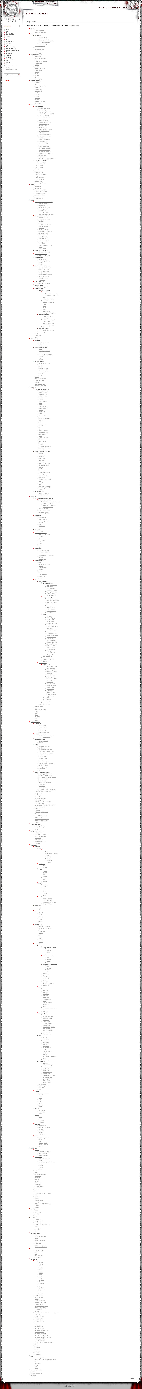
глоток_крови (50, 624)
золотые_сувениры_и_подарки (43, 801)
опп (40, 1089)
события (37, 73)
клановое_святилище (40, 193)
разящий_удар (51, 645)
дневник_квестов (43, 508)
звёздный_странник (44, 465)
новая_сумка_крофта (44, 134)
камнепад (49, 673)
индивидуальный (43, 741)
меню (36, 713)
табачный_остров (43, 210)
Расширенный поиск (16, 76)
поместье (41, 228)
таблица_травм (39, 1200)
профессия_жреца (44, 146)
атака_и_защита (39, 706)
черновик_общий (39, 1328)
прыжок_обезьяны (52, 644)
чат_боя (41, 531)
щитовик (41, 547)
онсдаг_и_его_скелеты (45, 136)
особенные (42, 1112)
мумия (40, 422)
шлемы (49, 862)
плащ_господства (47, 904)
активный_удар (51, 618)
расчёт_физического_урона (46, 40)
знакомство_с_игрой (40, 1302)
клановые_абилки (39, 195)
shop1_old (41, 1280)
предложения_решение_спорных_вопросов (46, 1312)
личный (41, 742)
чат (35, 1323)
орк (39, 429)
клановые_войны (39, 1250)
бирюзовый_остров (44, 203)
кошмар (41, 467)
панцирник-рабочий (44, 493)
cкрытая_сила (50, 654)
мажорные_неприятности (45, 129)
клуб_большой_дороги (53, 600)
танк (40, 541)
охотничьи (41, 1132)
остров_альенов (39, 335)
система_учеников (48, 507)
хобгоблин (41, 444)
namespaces (75, 25)
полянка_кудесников (44, 226)
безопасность (42, 517)
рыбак (36, 1195)
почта (44, 306)
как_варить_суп (43, 125)
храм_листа (42, 243)
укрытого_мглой (47, 1033)
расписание (38, 1241)
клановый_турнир (39, 196)
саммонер (41, 474)
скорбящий (42, 477)
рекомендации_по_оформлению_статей (45, 1359)
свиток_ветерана (43, 765)
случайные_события (40, 183)
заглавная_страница (11, 65)
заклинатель (38, 1176)
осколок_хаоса (39, 89)
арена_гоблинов (39, 170)
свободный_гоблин (44, 475)
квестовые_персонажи (41, 174)
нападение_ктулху (39, 384)
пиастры (37, 92)
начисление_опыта (44, 39)
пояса (44, 877)
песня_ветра (50, 687)
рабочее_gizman (39, 1319)
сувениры (41, 1165)
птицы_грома (46, 978)
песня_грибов (50, 689)
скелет (40, 436)
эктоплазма (38, 103)
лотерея (37, 65)
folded (36, 1345)
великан (41, 397)
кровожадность (39, 63)
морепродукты (42, 1131)
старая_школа (51, 609)
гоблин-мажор (42, 411)
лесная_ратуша (43, 127)
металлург (37, 1184)
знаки (36, 60)
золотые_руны (42, 756)
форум (36, 829)
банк (44, 297)
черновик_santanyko (40, 1340)
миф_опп (41, 1087)
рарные (41, 1141)
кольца (49, 855)
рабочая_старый (39, 1318)
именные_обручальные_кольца (47, 735)
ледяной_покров (51, 677)
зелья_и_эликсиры (44, 124)
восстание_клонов (44, 115)
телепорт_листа (43, 278)
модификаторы (43, 567)
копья (44, 888)
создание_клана (39, 198)
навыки (41, 569)
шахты (40, 247)
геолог (36, 1170)
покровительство (51, 637)
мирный (37, 1214)
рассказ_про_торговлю (45, 151)
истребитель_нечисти (40, 172)
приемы (45, 661)
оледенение (50, 682)
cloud (36, 1344)
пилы (40, 938)
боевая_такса (42, 725)
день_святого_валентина (41, 834)
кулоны (49, 858)
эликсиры (41, 1122)
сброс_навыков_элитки (41, 815)
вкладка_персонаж (44, 550)
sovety (36, 1365)
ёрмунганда (46, 985)
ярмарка (37, 822)
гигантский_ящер (43, 406)
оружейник (37, 1188)
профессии (42, 163)
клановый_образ (43, 779)
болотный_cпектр (43, 394)
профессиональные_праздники (43, 1193)
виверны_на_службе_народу (46, 113)
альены (37, 169)
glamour (41, 770)
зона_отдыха (46, 318)
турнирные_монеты (40, 101)
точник (40, 543)
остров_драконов (39, 30)
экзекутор (41, 489)
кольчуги (49, 857)
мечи (44, 890)
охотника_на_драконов (49, 1027)
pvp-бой (37, 77)
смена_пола (42, 786)
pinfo (36, 1254)
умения (41, 578)
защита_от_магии (39, 800)
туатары (45, 980)
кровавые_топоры (52, 602)
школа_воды (46, 697)
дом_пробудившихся (48, 300)
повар (36, 1191)
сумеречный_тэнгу (44, 437)
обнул (40, 571)
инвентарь (41, 553)
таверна (45, 307)
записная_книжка (43, 512)
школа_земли (46, 701)
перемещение (42, 162)
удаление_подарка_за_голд (46, 787)
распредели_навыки (44, 150)
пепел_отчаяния (51, 685)
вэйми (40, 403)
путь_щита (37, 1314)
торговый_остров (43, 212)
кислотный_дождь (52, 675)
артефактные (42, 1084)
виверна (41, 399)
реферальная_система (49, 505)
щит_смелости (51, 652)
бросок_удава (50, 619)
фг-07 (40, 484)
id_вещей (37, 1347)
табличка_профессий (11, 69)
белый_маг (42, 455)
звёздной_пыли (47, 999)
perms (40, 1274)
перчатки (49, 860)
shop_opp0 (41, 1288)
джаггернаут (42, 415)
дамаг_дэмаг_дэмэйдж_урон (42, 1224)
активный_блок (51, 616)
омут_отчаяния (51, 683)
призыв (45, 1006)
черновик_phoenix (39, 1339)
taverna (41, 1293)
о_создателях (38, 1309)
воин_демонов (43, 401)
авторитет (37, 82)
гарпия (40, 404)
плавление (50, 690)
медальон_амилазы (44, 131)
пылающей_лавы (47, 1028)
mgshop (41, 1273)
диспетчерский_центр (44, 267)
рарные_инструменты (44, 761)
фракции (37, 75)
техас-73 (41, 482)
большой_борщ (43, 110)
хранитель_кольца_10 (45, 446)
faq (35, 1361)
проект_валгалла (51, 595)
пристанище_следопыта (45, 231)
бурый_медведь (43, 396)
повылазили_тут (43, 141)
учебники (41, 1120)
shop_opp (41, 1287)
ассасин (41, 453)
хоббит (40, 442)
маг (40, 538)
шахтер (37, 1205)
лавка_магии (46, 321)
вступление (38, 188)
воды (48, 949)
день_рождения (43, 519)
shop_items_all (38, 1255)
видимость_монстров (44, 1151)
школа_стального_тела (49, 313)
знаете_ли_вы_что (40, 1300)
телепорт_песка (43, 236)
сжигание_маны (51, 647)
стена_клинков (51, 649)
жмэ (40, 562)
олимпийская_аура (40, 1186)
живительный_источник (45, 269)
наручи (44, 874)
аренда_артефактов (44, 746)
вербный (45, 1014)
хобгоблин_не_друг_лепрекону (47, 158)
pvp (35, 1231)
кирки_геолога (42, 931)
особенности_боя (43, 370)
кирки (40, 930)
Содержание (32, 22)
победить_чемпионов (44, 139)
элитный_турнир (39, 53)
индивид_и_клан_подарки (46, 774)
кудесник (37, 1179)
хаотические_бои (39, 49)
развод (36, 720)
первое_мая (38, 838)
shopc (40, 1292)
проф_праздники (39, 179)
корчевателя (46, 976)
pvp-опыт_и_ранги (39, 79)
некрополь (41, 344)
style (36, 1366)
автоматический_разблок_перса (43, 791)
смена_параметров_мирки (42, 819)
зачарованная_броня (52, 626)
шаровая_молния (51, 694)
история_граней (39, 1304)
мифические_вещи (40, 68)
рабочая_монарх (39, 1316)
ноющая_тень (42, 425)
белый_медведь (43, 392)
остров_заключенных (40, 1307)
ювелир (37, 1207)
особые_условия (39, 803)
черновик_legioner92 (40, 1333)
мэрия (44, 304)
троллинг (37, 1229)
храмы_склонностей (44, 242)
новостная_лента (39, 827)
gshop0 (40, 1271)
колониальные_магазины (45, 354)
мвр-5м (41, 469)
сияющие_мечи (51, 607)
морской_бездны (47, 1023)
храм (44, 309)
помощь (8, 67)
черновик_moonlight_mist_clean (43, 1337)
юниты (40, 375)
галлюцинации (51, 668)
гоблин (40, 413)
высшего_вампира (48, 1016)
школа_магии (46, 311)
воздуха (49, 950)
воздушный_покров (52, 666)
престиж (41, 359)
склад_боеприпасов (40, 841)
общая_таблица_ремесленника (47, 1162)
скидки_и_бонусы (39, 817)
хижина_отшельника (44, 240)
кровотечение (50, 628)
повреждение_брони (52, 635)
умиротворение (51, 692)
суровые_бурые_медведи (45, 153)
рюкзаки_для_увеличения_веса (47, 763)
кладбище (41, 221)
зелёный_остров (43, 209)
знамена (45, 884)
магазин (37, 66)
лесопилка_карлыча (44, 276)
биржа (36, 333)
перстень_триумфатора (49, 902)
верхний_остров (43, 205)
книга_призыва (43, 1153)
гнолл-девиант (42, 408)
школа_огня (46, 702)
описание (37, 716)
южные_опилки (43, 248)
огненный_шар (51, 680)
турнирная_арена (43, 238)
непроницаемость (51, 630)
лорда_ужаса (46, 1021)
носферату (42, 470)
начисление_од (43, 37)
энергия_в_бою (43, 44)
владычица (42, 462)
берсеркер (41, 456)
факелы (41, 1169)
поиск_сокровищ (43, 143)
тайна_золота (42, 155)
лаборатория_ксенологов (45, 274)
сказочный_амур (39, 839)
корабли (41, 356)
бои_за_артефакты (40, 46)
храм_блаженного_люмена (46, 214)
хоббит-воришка (43, 157)
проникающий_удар (52, 642)
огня (48, 954)
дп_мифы (41, 1262)
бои (36, 1235)
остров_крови (38, 70)
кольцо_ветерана (47, 900)
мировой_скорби (47, 1002)
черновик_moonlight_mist (41, 1335)
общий (36, 1215)
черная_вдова (42, 449)
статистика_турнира (40, 1245)
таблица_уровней (43, 540)
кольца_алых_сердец (44, 737)
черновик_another (39, 1332)
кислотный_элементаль (45, 418)
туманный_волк (43, 441)
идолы (40, 352)
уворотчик (41, 545)
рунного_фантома (47, 1030)
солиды (37, 99)
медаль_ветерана (39, 177)
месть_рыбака (42, 132)
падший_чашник (43, 430)
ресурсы (41, 373)
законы (36, 1299)
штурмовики (50, 612)
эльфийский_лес (43, 345)
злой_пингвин (42, 728)
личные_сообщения (44, 514)
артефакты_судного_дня (45, 749)
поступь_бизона (51, 638)
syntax (36, 1368)
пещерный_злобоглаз (40, 32)
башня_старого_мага (48, 299)
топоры (45, 893)
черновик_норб (39, 1326)
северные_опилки (43, 233)
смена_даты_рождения (45, 782)
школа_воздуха (47, 699)
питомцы (37, 808)
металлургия (38, 1183)
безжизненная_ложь (44, 108)
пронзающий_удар (52, 640)
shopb (40, 1290)
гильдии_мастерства (44, 217)
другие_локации (43, 259)
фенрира (45, 982)
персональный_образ (40, 806)
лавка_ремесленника (48, 323)
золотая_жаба (42, 730)
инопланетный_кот (44, 732)
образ (40, 524)
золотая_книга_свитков (45, 754)
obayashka (37, 1351)
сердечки (37, 94)
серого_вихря (46, 1032)
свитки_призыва (43, 1143)
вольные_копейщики (52, 598)
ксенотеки (37, 87)
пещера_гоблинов (43, 371)
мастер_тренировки (40, 1240)
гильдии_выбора (47, 656)
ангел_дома (38, 56)
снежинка (37, 98)
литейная (41, 222)
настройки (41, 522)
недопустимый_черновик (41, 1306)
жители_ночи (50, 586)
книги (44, 886)
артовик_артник (39, 1222)
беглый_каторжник (44, 391)
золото (36, 84)
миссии (41, 365)
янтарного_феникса (48, 983)
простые (41, 1113)
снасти (40, 940)
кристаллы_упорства (40, 86)
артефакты (42, 748)
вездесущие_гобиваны (45, 112)
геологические (42, 1125)
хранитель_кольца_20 (45, 488)
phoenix (37, 1352)
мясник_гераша (43, 423)
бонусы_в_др (38, 796)
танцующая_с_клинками (45, 479)
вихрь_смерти (50, 621)
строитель (37, 1196)
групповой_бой (39, 1297)
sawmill (40, 1276)
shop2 (40, 1281)
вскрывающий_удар (52, 623)
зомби (40, 417)
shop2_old (41, 1283)
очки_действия (43, 574)
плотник (37, 1189)
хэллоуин (37, 843)
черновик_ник (38, 1325)
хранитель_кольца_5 (44, 448)
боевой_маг (42, 458)
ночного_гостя (46, 1025)
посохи (40, 1103)
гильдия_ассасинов (52, 585)
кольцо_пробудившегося (41, 61)
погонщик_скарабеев (44, 472)
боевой (36, 1210)
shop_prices (38, 1257)
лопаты (41, 933)
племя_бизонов (51, 593)
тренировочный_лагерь (41, 1247)
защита (41, 566)
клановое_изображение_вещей (47, 777)
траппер (37, 1202)
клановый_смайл (43, 780)
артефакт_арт (38, 1221)
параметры (42, 576)
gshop (40, 1269)
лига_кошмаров (51, 588)
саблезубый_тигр (43, 432)
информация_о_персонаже (46, 555)
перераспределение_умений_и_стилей (45, 805)
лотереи (37, 382)
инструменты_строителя (45, 928)
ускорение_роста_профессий (42, 1203)
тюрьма (41, 262)
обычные (41, 1139)
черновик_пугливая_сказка (42, 1330)
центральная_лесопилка (45, 245)
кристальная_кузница (52, 295)
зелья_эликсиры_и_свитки (46, 753)
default (40, 1266)
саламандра (42, 434)
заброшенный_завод (44, 271)
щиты (44, 895)
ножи (44, 891)
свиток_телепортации (44, 767)
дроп (36, 1226)
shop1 (40, 1278)
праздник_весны (43, 144)
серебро (37, 96)
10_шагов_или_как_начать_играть (44, 1342)
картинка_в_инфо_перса (45, 775)
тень (40, 481)
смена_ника (42, 784)
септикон (37, 72)
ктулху (40, 420)
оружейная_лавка (47, 326)
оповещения (42, 526)
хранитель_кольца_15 (45, 486)
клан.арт (41, 760)
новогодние (42, 1110)
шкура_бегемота (51, 651)
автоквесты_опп (39, 167)
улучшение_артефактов (41, 820)
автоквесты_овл (39, 165)
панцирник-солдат (43, 495)
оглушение (50, 631)
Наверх (132, 1378)
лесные (41, 1129)
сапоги (44, 879)
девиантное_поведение (45, 117)
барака (44, 973)
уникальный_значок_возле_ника (47, 789)
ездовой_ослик (43, 727)
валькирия (41, 460)
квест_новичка (38, 176)
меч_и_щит (50, 604)
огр (39, 427)
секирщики (50, 605)
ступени (37, 1198)
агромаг (37, 377)
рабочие (37, 813)
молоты (41, 935)
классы (36, 711)
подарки (41, 1264)
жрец (36, 1172)
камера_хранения (39, 1228)
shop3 (40, 1285)
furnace (41, 1268)
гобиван (41, 410)
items (36, 1252)
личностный (38, 1212)
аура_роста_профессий (41, 793)
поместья (37, 810)
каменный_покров (52, 671)
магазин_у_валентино (45, 224)
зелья (40, 1117)
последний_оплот (43, 229)
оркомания (41, 137)
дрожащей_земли (47, 1018)
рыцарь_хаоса (38, 181)
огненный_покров (51, 678)
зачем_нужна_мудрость (45, 120)
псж (36, 718)
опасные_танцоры (52, 590)
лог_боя (41, 557)
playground (37, 1354)
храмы (40, 264)
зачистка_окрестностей (45, 122)
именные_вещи (43, 758)
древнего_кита (47, 975)
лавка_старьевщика (48, 325)
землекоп (37, 1177)
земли (48, 952)
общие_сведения (43, 1155)
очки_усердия (38, 91)
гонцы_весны (38, 833)
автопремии (38, 186)
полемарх (37, 47)
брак (36, 708)
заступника (46, 1020)
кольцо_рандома (39, 380)
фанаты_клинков (51, 611)
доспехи (49, 852)
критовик (41, 536)
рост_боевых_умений (44, 42)
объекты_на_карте (44, 368)
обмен (36, 715)
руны (40, 1118)
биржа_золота (38, 794)
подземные (42, 1134)
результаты (38, 1243)
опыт (40, 572)
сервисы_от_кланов (40, 1321)
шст (36, 51)
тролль (40, 439)
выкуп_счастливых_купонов (46, 751)
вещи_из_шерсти (47, 898)
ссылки (40, 527)
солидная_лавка (43, 235)
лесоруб (37, 1181)
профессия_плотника (44, 148)
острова (41, 358)
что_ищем (8, 71)
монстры (41, 366)
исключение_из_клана (41, 191)
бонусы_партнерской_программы (52, 501)
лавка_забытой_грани (49, 319)
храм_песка (42, 280)
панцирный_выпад (52, 633)
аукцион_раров (39, 1295)
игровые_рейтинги (40, 826)
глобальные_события (40, 378)
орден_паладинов (52, 592)
